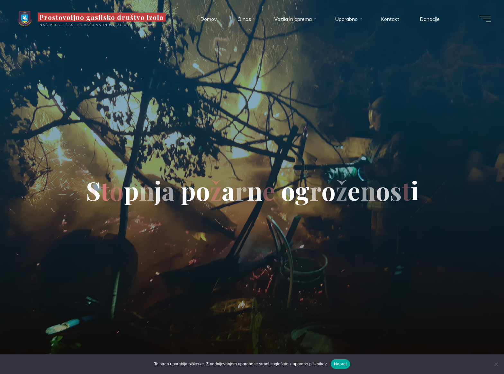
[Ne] (496, 364)
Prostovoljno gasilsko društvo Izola (102, 17)
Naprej (340, 363)
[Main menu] (485, 19)
